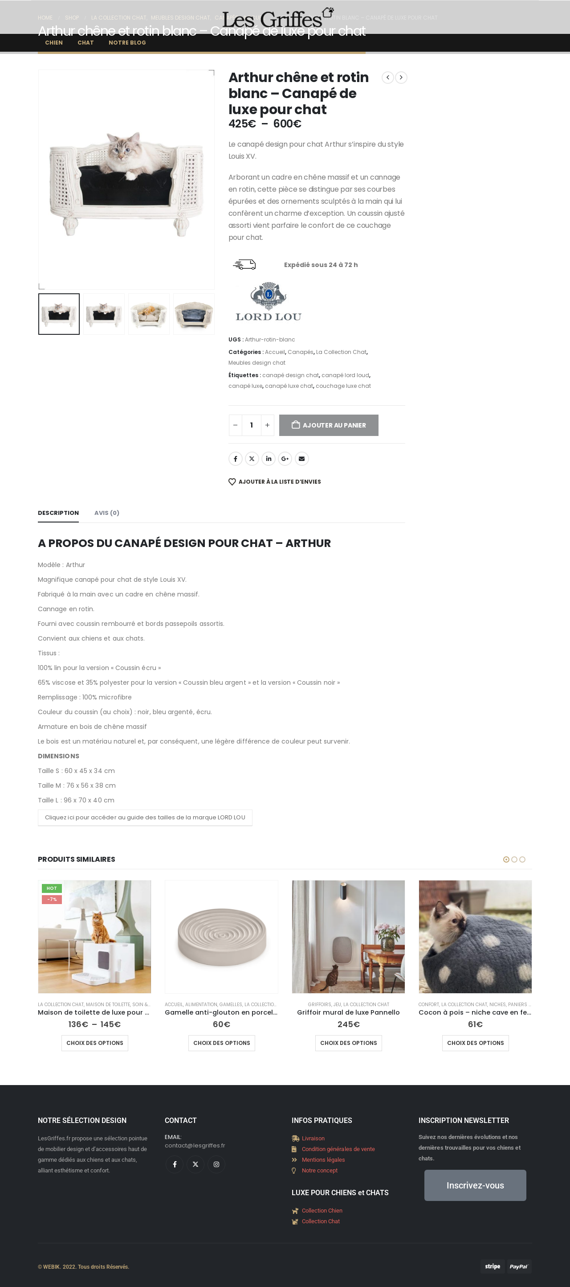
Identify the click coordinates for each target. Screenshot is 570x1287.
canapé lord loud (345, 375)
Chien (54, 42)
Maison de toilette (108, 1004)
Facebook (235, 459)
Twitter (252, 459)
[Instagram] (216, 1164)
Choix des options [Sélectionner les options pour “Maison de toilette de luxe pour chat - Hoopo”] (94, 1043)
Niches (497, 1004)
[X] (195, 1164)
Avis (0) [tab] (106, 513)
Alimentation (201, 1004)
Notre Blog (127, 42)
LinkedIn (268, 459)
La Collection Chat (341, 352)
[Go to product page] (94, 936)
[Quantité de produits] (251, 425)
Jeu (337, 1004)
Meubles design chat (256, 362)
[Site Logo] (278, 17)
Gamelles (231, 1004)
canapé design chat (290, 375)
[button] (506, 859)
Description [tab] (58, 513)
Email (302, 459)
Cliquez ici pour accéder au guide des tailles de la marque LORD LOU (145, 817)
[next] (401, 77)
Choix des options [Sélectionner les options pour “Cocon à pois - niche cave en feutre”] (475, 1043)
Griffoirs (319, 1004)
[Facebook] (174, 1164)
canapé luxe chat (289, 386)
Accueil (275, 352)
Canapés (301, 352)
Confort (429, 1004)
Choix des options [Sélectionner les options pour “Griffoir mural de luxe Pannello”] (348, 1043)
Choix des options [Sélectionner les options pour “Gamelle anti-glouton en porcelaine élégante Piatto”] (221, 1043)
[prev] (388, 77)
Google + (285, 459)
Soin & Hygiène (150, 1004)
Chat (85, 42)
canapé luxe (245, 386)
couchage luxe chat (343, 386)
